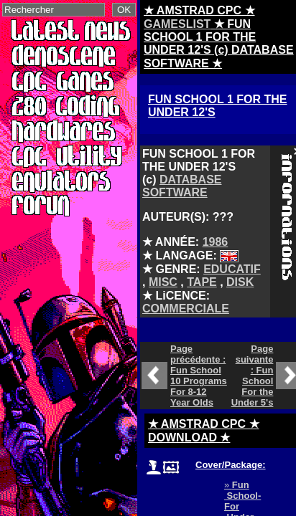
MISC (163, 282)
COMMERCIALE (185, 308)
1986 (215, 242)
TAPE (201, 282)
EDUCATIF (232, 269)
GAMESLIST (177, 24)
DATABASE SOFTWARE (182, 186)
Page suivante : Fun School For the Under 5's (252, 375)
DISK (240, 282)
